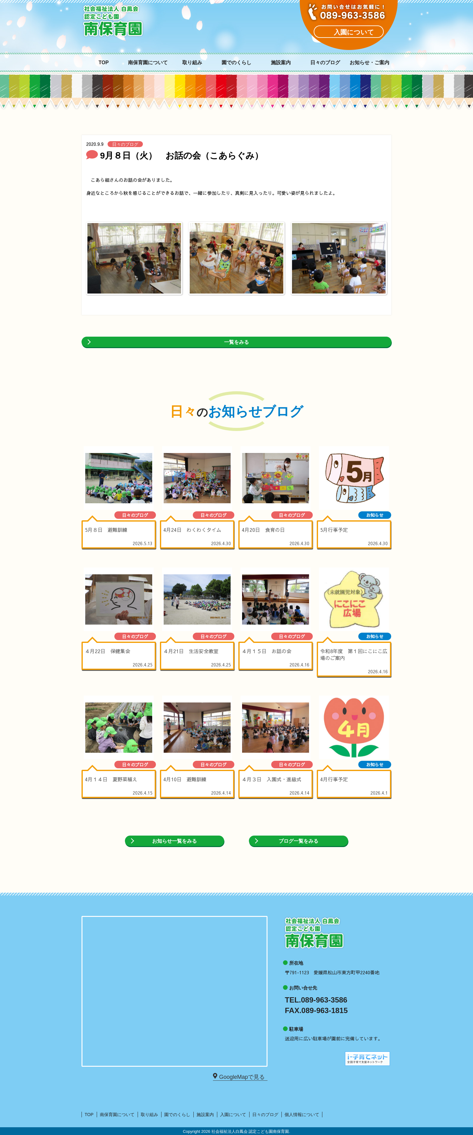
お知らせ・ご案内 (369, 62)
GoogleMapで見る (241, 1076)
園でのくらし (236, 62)
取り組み (192, 62)
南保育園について (148, 62)
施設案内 (281, 62)
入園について (233, 1114)
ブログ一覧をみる (298, 841)
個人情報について (302, 1114)
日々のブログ (325, 62)
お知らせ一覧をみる (174, 841)
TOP (104, 62)
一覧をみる (236, 342)
